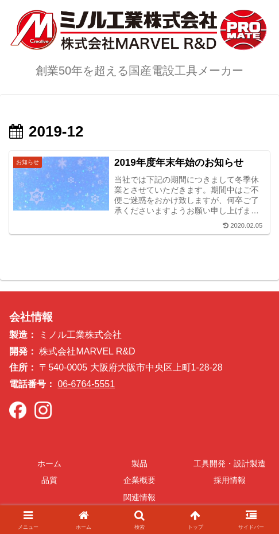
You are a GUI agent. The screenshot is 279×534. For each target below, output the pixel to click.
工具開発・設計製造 (229, 463)
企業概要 (139, 480)
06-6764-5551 (86, 384)
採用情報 (230, 480)
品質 (49, 480)
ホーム (49, 463)
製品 (139, 463)
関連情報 (139, 497)
